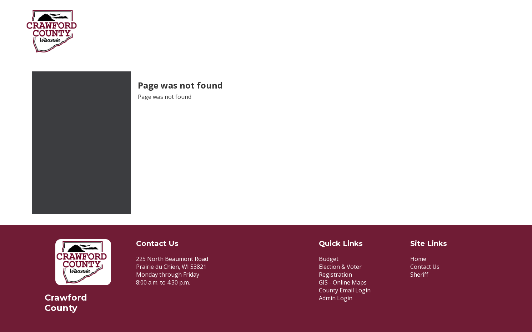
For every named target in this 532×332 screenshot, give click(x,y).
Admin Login (335, 298)
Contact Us (425, 267)
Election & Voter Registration (340, 270)
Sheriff (419, 274)
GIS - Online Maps (343, 282)
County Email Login (345, 290)
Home (418, 259)
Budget (328, 259)
